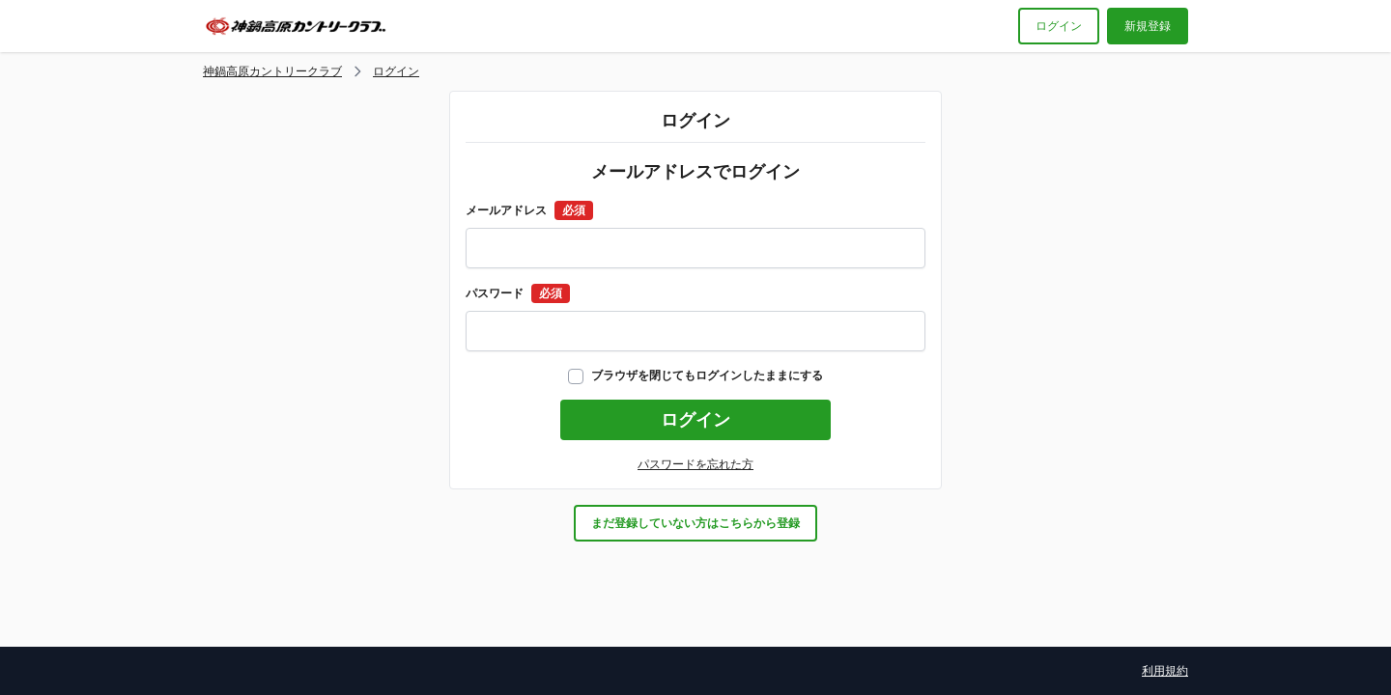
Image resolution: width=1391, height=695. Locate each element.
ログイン (1059, 26)
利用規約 (1165, 671)
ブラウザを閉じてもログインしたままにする (695, 375)
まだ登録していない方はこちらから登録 (695, 523)
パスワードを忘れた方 (695, 464)
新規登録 (1147, 26)
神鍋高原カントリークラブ (272, 71)
